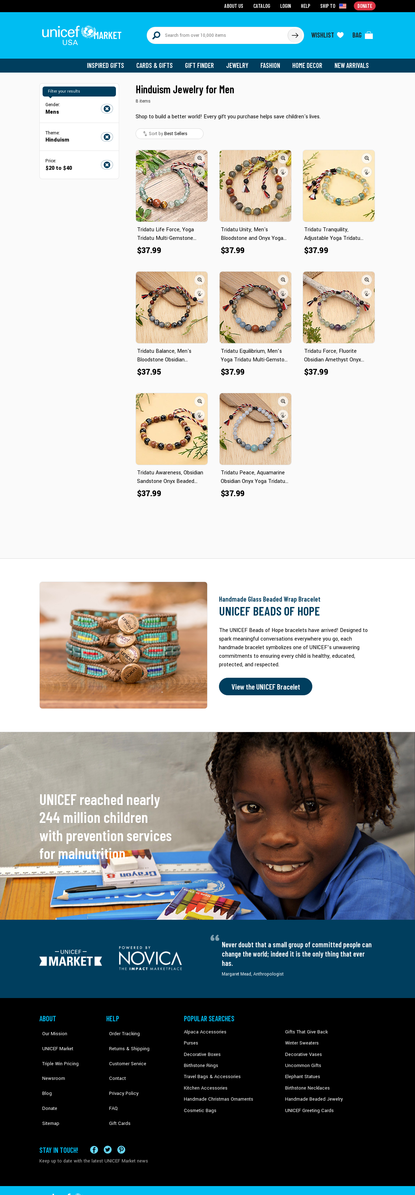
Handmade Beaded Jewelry (311, 1092)
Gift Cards (116, 1092)
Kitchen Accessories (204, 1081)
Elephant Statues (302, 1070)
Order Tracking (120, 1027)
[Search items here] (217, 33)
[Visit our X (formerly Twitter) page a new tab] (107, 1127)
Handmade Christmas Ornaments (217, 1092)
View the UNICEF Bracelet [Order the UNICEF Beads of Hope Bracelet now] (264, 682)
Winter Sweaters (301, 1038)
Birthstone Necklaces (306, 1081)
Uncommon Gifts (302, 1060)
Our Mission (51, 1027)
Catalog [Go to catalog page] (263, 6)
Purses (191, 1038)
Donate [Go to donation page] (365, 6)
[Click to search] (295, 33)
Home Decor (308, 61)
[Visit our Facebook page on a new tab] (94, 1127)
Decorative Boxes (201, 1049)
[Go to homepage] (84, 33)
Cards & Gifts (158, 61)
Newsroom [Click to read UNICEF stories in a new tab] (50, 1060)
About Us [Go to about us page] (236, 6)
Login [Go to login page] (286, 6)
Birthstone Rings (200, 1060)
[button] (199, 153)
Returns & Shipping (125, 1038)
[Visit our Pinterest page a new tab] (121, 1127)
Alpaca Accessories (203, 1027)
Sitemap (47, 1092)
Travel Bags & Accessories (210, 1070)
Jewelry (240, 61)
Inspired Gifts (111, 61)
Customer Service (123, 1049)
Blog (44, 1070)
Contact (114, 1060)
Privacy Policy (120, 1070)
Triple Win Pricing (56, 1049)
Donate (46, 1081)
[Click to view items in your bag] (363, 33)
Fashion (272, 61)
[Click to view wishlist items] (327, 33)
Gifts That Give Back (305, 1027)
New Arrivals (352, 61)
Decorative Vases (302, 1049)
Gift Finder (203, 61)
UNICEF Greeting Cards (307, 1103)
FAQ (110, 1081)
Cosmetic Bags (199, 1103)
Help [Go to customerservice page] (306, 6)
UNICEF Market (53, 1038)
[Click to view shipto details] (335, 5)
